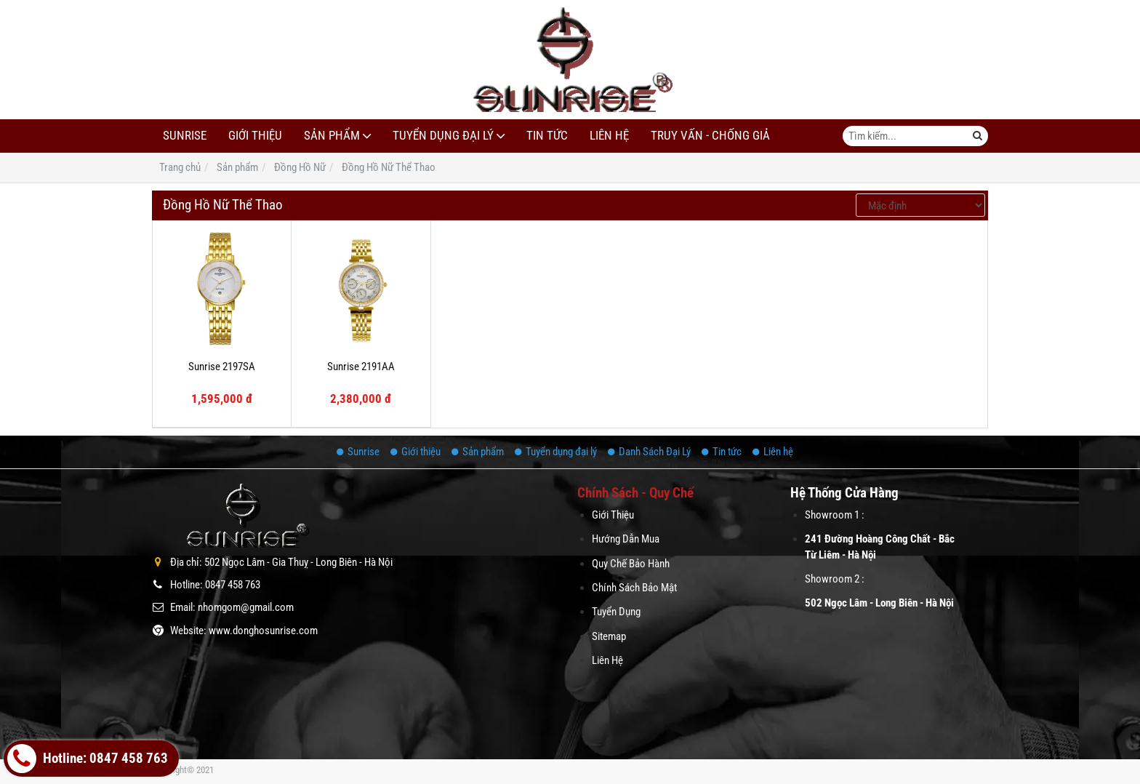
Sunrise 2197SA (221, 366)
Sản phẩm (332, 136)
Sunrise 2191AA (361, 366)
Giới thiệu (255, 136)
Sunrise (184, 136)
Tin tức (547, 136)
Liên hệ (609, 136)
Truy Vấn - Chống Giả (710, 136)
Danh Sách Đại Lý (649, 451)
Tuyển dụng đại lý (443, 136)
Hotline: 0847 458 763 (87, 758)
